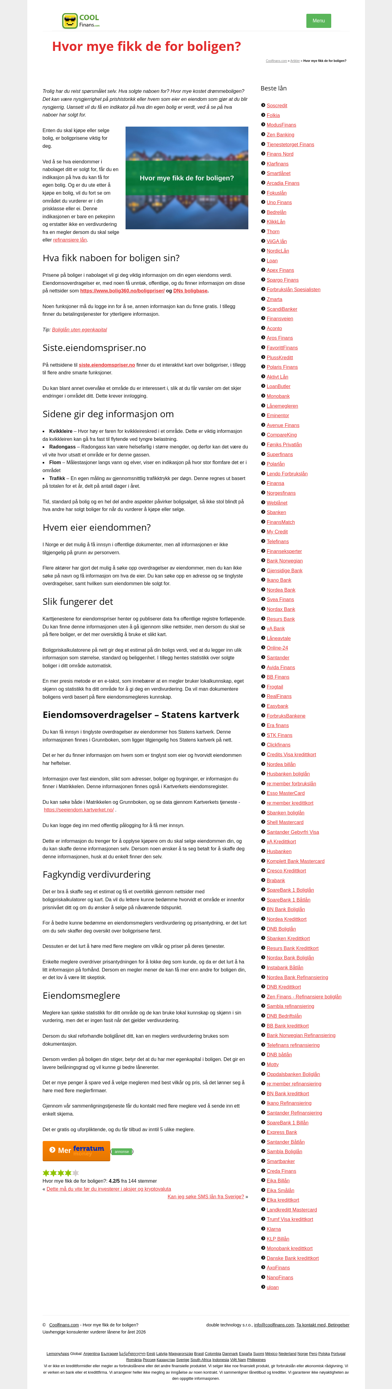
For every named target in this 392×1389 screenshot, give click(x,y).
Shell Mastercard (285, 822)
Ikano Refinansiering (289, 1103)
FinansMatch (281, 522)
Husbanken (279, 851)
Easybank (277, 706)
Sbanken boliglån (286, 812)
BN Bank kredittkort (288, 1093)
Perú (313, 1354)
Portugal (338, 1354)
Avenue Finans (283, 425)
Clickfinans (278, 744)
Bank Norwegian (285, 560)
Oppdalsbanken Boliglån (293, 1074)
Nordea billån (281, 764)
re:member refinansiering (294, 1083)
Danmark (230, 1354)
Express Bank (282, 1132)
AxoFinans (278, 1267)
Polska (324, 1354)
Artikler (295, 61)
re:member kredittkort (290, 803)
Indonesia (220, 1360)
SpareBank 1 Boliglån (290, 890)
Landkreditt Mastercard (292, 1209)
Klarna (274, 1229)
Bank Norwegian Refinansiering (301, 1035)
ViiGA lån (277, 241)
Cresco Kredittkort (286, 870)
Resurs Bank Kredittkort (293, 948)
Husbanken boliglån (288, 774)
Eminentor (278, 415)
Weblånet (277, 503)
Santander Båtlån (286, 1142)
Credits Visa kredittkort (291, 754)
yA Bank (276, 628)
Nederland (287, 1354)
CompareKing (282, 434)
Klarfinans (278, 163)
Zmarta (274, 299)
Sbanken (276, 512)
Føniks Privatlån (284, 444)
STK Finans (280, 735)
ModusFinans (281, 125)
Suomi (258, 1354)
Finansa (275, 483)
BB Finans (278, 677)
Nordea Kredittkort (287, 919)
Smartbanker (281, 1161)
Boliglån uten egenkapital (79, 329)
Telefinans (278, 541)
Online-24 (277, 648)
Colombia (213, 1354)
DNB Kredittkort (284, 987)
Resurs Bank (281, 619)
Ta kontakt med (311, 1324)
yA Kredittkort (281, 841)
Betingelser (338, 1324)
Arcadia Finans (283, 183)
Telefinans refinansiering (293, 1045)
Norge (302, 1354)
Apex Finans (280, 270)
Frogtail (275, 686)
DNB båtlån (279, 1054)
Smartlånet (278, 173)
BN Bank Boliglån (286, 909)
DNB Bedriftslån (284, 1016)
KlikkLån (276, 221)
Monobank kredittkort (289, 1248)
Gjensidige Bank (285, 570)
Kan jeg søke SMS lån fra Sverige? (206, 1196)
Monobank (278, 396)
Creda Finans (281, 1171)
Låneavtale (279, 638)
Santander (278, 657)
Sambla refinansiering (290, 1006)
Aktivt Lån (277, 377)
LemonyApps (58, 1354)
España (245, 1354)
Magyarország (181, 1354)
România (134, 1360)
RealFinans (279, 696)
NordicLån (278, 251)
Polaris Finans (282, 367)
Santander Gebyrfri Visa (293, 832)
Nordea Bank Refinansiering (297, 977)
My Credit (277, 531)
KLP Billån (278, 1239)
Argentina (91, 1354)
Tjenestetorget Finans (290, 144)
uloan (273, 1287)
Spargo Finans (283, 280)
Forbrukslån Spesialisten (293, 289)
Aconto (274, 328)
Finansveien (280, 318)
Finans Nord (280, 154)
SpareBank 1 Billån (288, 1122)
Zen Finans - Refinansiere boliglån (304, 996)
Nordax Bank (281, 609)
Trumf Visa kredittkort (290, 1219)
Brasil (199, 1354)
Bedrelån (276, 212)
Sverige (182, 1360)
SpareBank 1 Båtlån (288, 899)
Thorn (273, 231)
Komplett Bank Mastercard (296, 861)
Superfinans (280, 454)
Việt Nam (238, 1360)
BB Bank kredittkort (288, 1025)
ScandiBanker (282, 309)
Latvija (161, 1354)
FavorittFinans (282, 347)
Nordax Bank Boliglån (290, 957)
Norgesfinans (281, 493)
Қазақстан (166, 1360)
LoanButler (278, 386)
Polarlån (276, 464)
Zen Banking (280, 134)
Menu (318, 20)
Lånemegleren (282, 406)
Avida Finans (281, 667)
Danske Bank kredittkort (293, 1258)
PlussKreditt (280, 357)
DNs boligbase (190, 290)
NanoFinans (280, 1277)
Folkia (273, 115)
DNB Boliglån (281, 929)
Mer (76, 1151)
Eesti (151, 1354)
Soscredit (277, 105)
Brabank (276, 880)
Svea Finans (280, 599)
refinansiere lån (70, 239)
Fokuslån (277, 193)
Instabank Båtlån (285, 967)
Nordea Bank (281, 590)
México (271, 1354)
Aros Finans (280, 338)
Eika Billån (278, 1180)
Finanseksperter (284, 551)
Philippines (256, 1360)
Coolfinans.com (276, 61)
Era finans (278, 725)
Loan (272, 260)
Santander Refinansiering (294, 1113)
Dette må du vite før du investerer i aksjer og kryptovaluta (109, 1189)
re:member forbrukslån (291, 783)
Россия (149, 1360)
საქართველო (132, 1354)
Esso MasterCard (286, 793)
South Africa (200, 1360)
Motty (273, 1064)
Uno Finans (279, 202)
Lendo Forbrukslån (287, 473)
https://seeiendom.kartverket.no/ (79, 809)
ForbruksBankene (286, 716)
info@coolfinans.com (274, 1324)
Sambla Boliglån (284, 1151)
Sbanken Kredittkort (288, 938)
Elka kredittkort (283, 1200)
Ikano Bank (279, 580)
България (109, 1354)
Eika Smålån (280, 1190)
